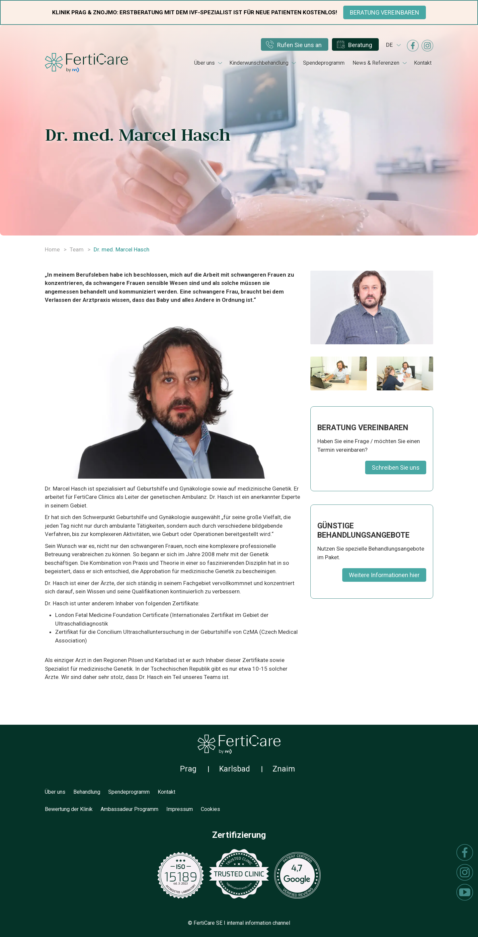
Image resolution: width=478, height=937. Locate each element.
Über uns (204, 63)
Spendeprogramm (324, 63)
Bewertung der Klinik (69, 809)
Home (52, 249)
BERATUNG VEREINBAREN (384, 12)
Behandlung (86, 792)
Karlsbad (234, 769)
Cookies (210, 809)
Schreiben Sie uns (396, 467)
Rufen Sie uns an (299, 44)
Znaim (284, 769)
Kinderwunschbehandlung (258, 63)
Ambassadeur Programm (129, 809)
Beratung (360, 44)
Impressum (179, 809)
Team (77, 249)
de (389, 44)
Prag (188, 769)
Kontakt (423, 63)
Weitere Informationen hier (384, 574)
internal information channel (258, 923)
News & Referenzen (376, 63)
